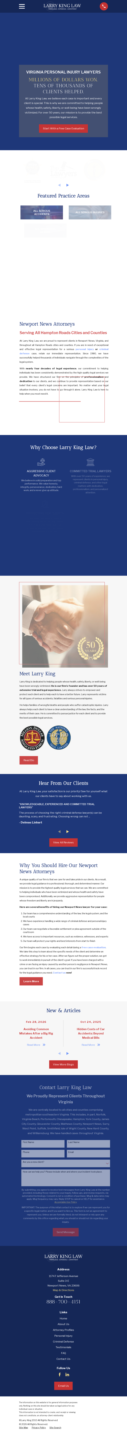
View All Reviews (63, 862)
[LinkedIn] (67, 1394)
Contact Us (63, 1378)
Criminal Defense (63, 1361)
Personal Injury (63, 1355)
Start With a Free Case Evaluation (63, 128)
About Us (63, 1343)
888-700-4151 (63, 1321)
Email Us (63, 1405)
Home (63, 1338)
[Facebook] (60, 1394)
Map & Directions (63, 1309)
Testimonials (63, 1367)
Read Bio (32, 779)
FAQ (63, 1372)
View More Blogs (63, 1084)
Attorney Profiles (63, 1349)
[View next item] (67, 185)
